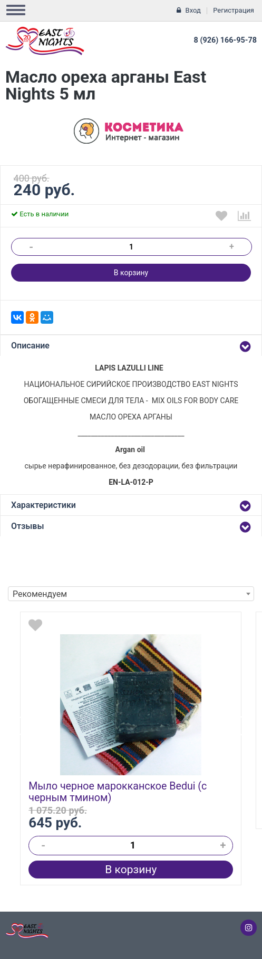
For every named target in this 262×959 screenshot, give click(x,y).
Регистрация (233, 10)
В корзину (131, 272)
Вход (193, 10)
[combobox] (131, 593)
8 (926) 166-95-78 (225, 40)
